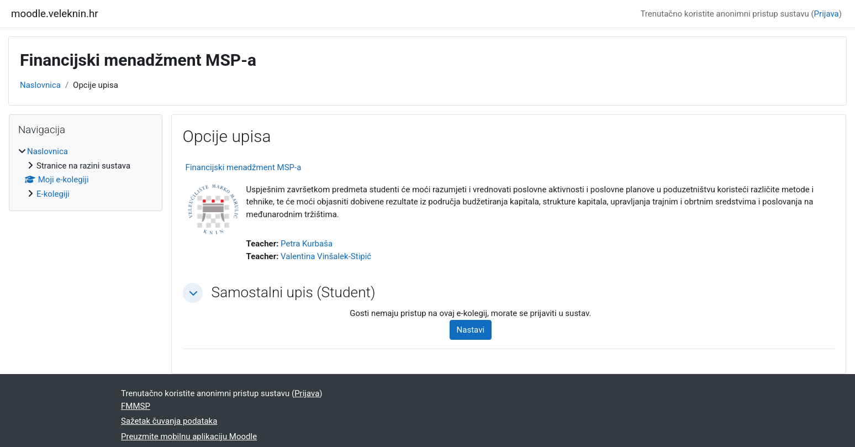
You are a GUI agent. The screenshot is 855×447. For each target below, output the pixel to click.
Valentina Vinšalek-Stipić (326, 256)
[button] (193, 293)
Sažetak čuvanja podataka (169, 421)
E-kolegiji (53, 194)
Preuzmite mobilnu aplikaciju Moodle (189, 436)
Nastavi (470, 330)
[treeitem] (85, 172)
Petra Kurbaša (306, 244)
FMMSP (135, 406)
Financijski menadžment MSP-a (244, 167)
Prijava (826, 14)
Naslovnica (40, 85)
